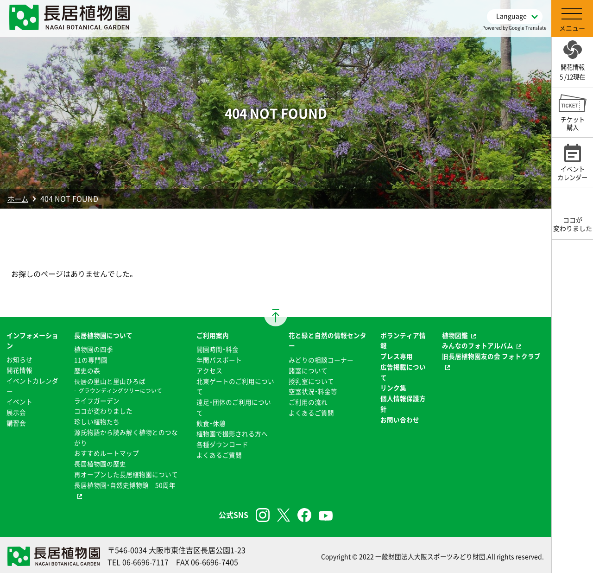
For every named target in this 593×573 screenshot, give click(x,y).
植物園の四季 (93, 349)
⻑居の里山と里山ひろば (109, 380)
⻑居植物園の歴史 (100, 461)
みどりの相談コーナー (321, 359)
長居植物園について (103, 335)
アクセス (209, 370)
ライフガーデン (97, 399)
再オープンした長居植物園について (126, 472)
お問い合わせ (399, 418)
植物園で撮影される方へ (232, 432)
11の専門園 (90, 359)
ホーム (18, 198)
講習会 (16, 422)
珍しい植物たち (97, 420)
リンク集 (393, 387)
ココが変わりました (103, 409)
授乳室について (311, 380)
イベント (19, 401)
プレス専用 (396, 355)
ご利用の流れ (308, 401)
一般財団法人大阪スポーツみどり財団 (430, 553)
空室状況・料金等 (313, 390)
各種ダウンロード (222, 442)
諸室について (308, 370)
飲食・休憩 (211, 422)
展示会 (16, 411)
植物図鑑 (455, 335)
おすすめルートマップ (106, 451)
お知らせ (19, 359)
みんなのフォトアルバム (477, 345)
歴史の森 (87, 370)
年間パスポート (219, 359)
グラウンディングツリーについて (120, 390)
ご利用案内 (212, 335)
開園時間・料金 (217, 349)
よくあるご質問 (219, 453)
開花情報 (19, 370)
